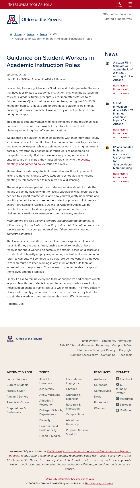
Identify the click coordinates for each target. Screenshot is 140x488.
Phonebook (101, 402)
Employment (90, 341)
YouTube (125, 410)
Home (18, 34)
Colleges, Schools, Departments (51, 412)
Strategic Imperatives (118, 19)
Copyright (125, 350)
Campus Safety (122, 345)
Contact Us (108, 355)
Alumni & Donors (17, 396)
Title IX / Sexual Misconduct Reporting (84, 345)
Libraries (71, 389)
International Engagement (74, 381)
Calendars (100, 385)
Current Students (17, 385)
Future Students (17, 379)
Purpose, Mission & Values (77, 432)
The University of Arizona (99, 483)
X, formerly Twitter (121, 389)
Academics (46, 389)
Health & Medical (50, 436)
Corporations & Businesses (16, 410)
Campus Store (75, 414)
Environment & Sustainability (48, 428)
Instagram (126, 399)
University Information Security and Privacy (70, 479)
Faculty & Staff (16, 391)
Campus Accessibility (84, 355)
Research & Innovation (73, 406)
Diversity (44, 420)
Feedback (125, 355)
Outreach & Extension (73, 397)
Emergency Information (117, 341)
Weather (99, 408)
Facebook (126, 379)
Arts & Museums (49, 395)
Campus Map (102, 391)
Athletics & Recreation (46, 402)
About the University (45, 381)
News (30, 34)
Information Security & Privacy (96, 350)
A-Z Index (100, 379)
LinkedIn (125, 404)
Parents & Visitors (18, 402)
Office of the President (117, 14)
